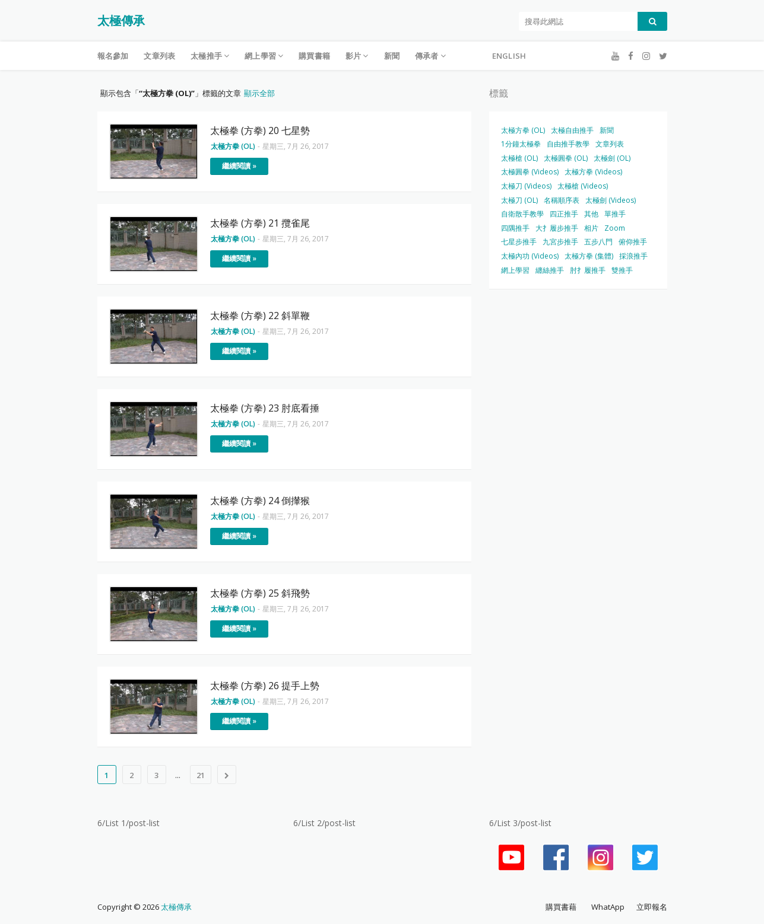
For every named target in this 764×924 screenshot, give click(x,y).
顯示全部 (259, 93)
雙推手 (622, 270)
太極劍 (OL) (612, 158)
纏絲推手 (549, 270)
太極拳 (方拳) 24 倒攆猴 (260, 500)
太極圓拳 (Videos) (530, 172)
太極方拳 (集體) (589, 256)
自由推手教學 (568, 144)
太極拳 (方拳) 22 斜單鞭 (260, 315)
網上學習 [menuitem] (260, 55)
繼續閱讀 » (239, 166)
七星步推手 (519, 242)
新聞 (607, 130)
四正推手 (564, 214)
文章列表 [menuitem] (159, 55)
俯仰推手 (633, 242)
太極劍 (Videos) (610, 200)
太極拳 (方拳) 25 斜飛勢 (260, 593)
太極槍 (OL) (519, 158)
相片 (591, 228)
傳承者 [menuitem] (427, 55)
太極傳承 (121, 20)
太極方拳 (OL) (523, 130)
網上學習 (515, 270)
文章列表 (609, 144)
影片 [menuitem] (353, 55)
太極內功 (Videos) (530, 256)
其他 (591, 214)
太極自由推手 (572, 130)
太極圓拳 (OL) (566, 158)
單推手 (615, 214)
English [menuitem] (509, 55)
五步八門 (598, 242)
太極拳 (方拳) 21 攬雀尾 (260, 223)
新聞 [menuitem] (392, 55)
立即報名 (651, 906)
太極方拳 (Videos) (593, 172)
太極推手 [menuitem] (206, 55)
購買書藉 (561, 906)
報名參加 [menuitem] (113, 55)
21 (200, 775)
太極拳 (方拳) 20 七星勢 (260, 130)
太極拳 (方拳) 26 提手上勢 (264, 685)
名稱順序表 (561, 200)
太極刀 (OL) (519, 200)
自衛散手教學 (522, 214)
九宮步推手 (560, 242)
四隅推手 (515, 228)
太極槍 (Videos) (582, 186)
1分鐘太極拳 (521, 144)
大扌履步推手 (556, 228)
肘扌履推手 (588, 270)
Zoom (614, 228)
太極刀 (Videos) (526, 186)
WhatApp (607, 906)
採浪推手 (633, 256)
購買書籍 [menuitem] (314, 55)
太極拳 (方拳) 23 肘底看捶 (264, 408)
